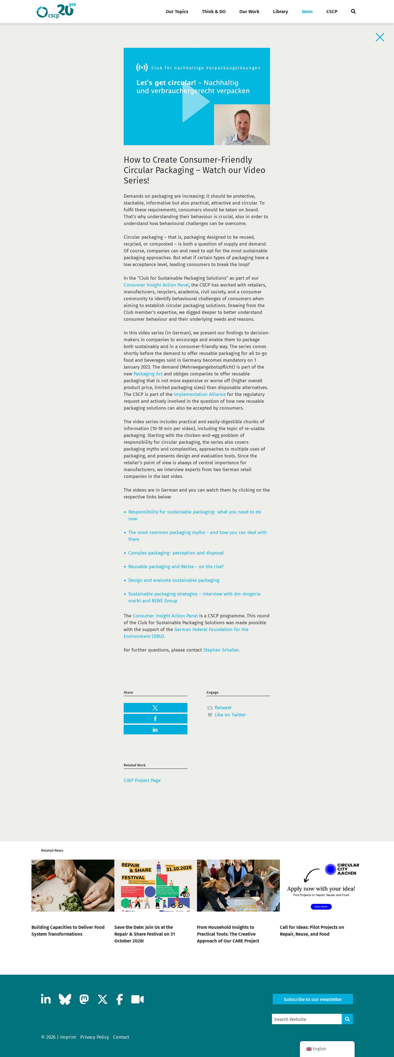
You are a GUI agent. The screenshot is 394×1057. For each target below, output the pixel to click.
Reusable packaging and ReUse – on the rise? (176, 567)
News (307, 11)
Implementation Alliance (200, 394)
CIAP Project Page (142, 780)
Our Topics (177, 11)
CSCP (331, 11)
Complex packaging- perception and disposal (176, 553)
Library (280, 11)
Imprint (68, 1037)
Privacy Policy (94, 1037)
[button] (155, 708)
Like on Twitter (226, 715)
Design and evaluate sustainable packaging (173, 580)
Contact (121, 1037)
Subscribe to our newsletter (313, 999)
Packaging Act (148, 374)
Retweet (219, 708)
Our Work (249, 11)
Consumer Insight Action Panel (156, 285)
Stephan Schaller (221, 650)
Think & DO (214, 11)
